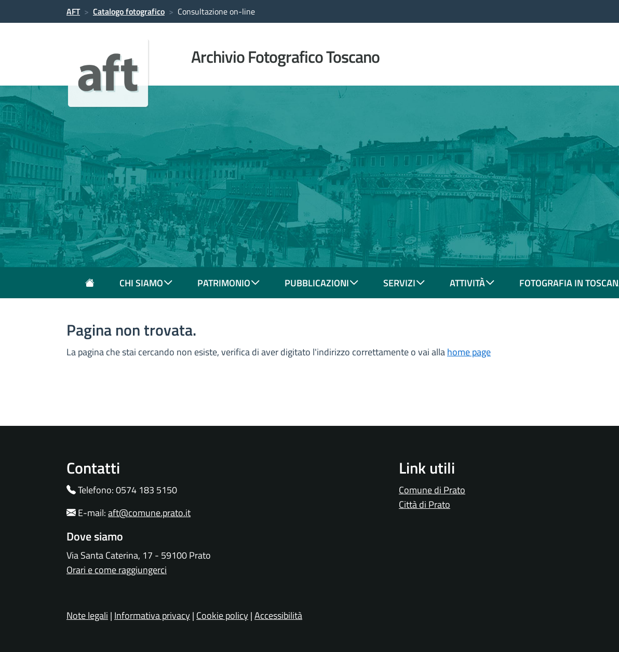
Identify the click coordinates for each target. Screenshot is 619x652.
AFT (73, 11)
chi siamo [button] (145, 283)
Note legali (87, 615)
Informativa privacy (152, 615)
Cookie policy (222, 615)
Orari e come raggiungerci (116, 570)
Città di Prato (424, 504)
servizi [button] (404, 283)
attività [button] (472, 283)
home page (469, 352)
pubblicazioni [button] (321, 283)
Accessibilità (278, 615)
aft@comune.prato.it (149, 513)
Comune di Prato (432, 490)
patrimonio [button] (228, 283)
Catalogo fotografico (129, 11)
